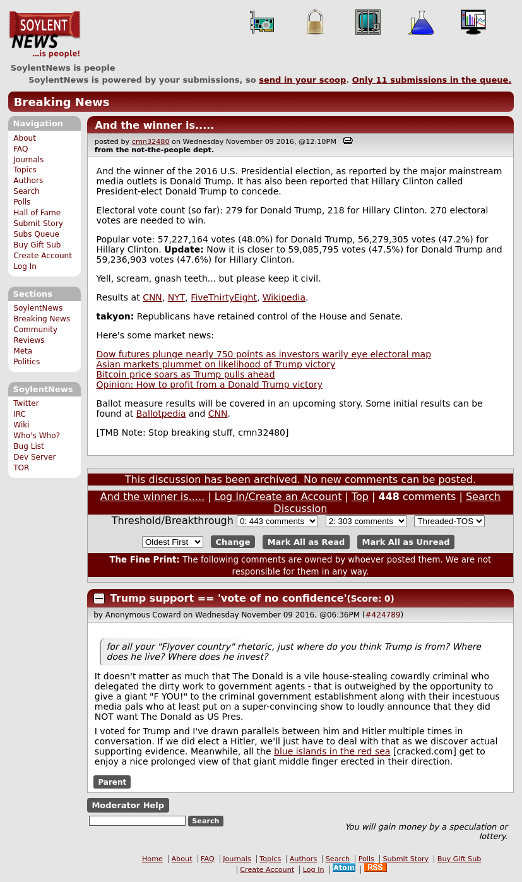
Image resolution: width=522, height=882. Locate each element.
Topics (25, 169)
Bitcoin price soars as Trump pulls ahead (186, 374)
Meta (22, 351)
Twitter (26, 403)
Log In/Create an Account (278, 497)
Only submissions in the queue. (432, 80)
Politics (26, 361)
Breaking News (62, 102)
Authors (28, 180)
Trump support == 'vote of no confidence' (228, 598)
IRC (19, 414)
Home (152, 859)
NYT (177, 297)
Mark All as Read (306, 542)
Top (360, 497)
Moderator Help (128, 805)
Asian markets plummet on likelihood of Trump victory (216, 364)
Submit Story (38, 223)
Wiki (21, 424)
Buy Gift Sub (37, 245)
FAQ (20, 149)
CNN (152, 297)
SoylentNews (44, 34)
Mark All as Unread (406, 542)
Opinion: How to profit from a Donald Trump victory (210, 384)
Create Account (42, 255)
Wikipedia (284, 297)
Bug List (28, 446)
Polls (21, 202)
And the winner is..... (154, 125)
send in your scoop (302, 80)
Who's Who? (36, 435)
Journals (28, 159)
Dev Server (34, 457)
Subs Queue (36, 234)
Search (26, 191)
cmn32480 (151, 142)
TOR (21, 467)
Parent (112, 782)
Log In (25, 266)
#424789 (383, 615)
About (24, 138)
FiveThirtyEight (224, 297)
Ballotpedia (161, 413)
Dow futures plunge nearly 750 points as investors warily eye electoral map (264, 354)
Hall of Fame (37, 212)
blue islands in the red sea (332, 751)
